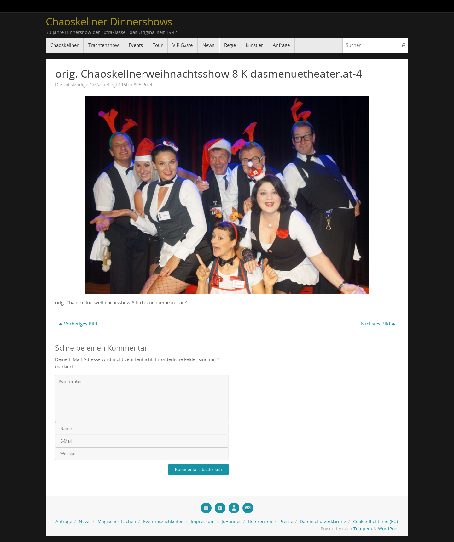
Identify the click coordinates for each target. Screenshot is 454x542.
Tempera (362, 529)
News (84, 521)
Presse (286, 521)
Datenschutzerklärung (323, 521)
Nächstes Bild (378, 323)
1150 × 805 (130, 85)
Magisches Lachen (116, 521)
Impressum (203, 521)
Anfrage (63, 521)
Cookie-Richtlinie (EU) (375, 521)
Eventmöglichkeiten (163, 521)
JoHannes (232, 521)
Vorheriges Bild (78, 323)
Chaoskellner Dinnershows (109, 21)
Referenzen (260, 521)
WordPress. (390, 529)
